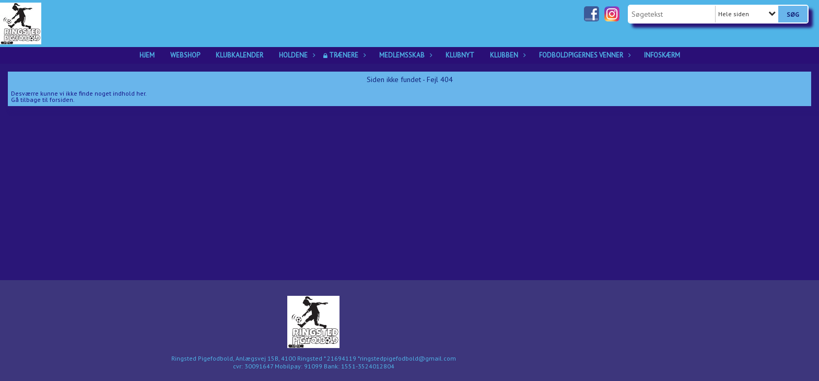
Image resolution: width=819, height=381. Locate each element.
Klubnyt (460, 55)
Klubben (506, 55)
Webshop (185, 55)
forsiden (61, 99)
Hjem (147, 55)
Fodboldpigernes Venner (583, 55)
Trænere (346, 55)
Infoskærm (662, 55)
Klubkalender (239, 55)
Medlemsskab (404, 55)
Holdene (296, 55)
